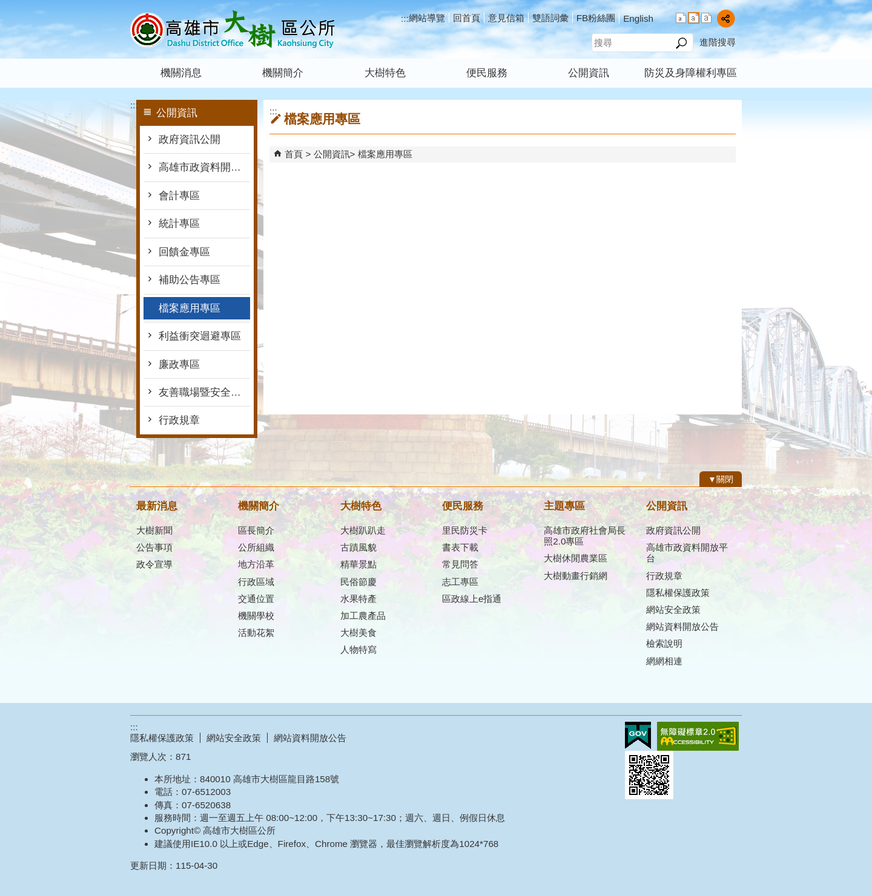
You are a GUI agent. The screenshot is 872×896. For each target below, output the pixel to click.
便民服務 (486, 73)
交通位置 (256, 599)
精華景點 (358, 564)
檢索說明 (664, 643)
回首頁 (466, 18)
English (638, 18)
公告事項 (154, 547)
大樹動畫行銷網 (575, 576)
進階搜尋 (717, 42)
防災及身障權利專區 (690, 73)
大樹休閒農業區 (575, 558)
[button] (681, 43)
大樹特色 (385, 73)
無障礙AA (698, 736)
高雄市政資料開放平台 (204, 167)
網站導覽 (427, 18)
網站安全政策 (673, 609)
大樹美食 (358, 632)
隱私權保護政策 (678, 592)
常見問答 (460, 564)
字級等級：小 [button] (681, 18)
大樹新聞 (154, 530)
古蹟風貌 (358, 547)
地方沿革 (256, 564)
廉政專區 (179, 364)
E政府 (638, 735)
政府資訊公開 (189, 139)
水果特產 (358, 599)
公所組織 (256, 547)
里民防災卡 (464, 530)
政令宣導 (154, 564)
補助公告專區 (189, 280)
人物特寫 (358, 649)
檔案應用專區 (189, 308)
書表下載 (460, 547)
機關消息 (181, 73)
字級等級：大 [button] (706, 18)
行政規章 (179, 420)
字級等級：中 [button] (693, 18)
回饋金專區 (184, 252)
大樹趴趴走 (363, 530)
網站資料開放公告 (682, 626)
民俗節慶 (358, 582)
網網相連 (664, 661)
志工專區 (460, 582)
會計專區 (179, 195)
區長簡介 (256, 530)
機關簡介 (282, 73)
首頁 (294, 154)
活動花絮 (256, 632)
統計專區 (179, 223)
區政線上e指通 (471, 599)
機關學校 (256, 615)
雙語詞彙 (550, 18)
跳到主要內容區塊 (6, 6)
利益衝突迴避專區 (200, 336)
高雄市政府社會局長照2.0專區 (585, 535)
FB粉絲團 (595, 18)
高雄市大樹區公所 (232, 29)
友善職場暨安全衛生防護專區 (204, 392)
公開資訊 (588, 73)
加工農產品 (363, 615)
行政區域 (256, 582)
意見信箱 (506, 18)
